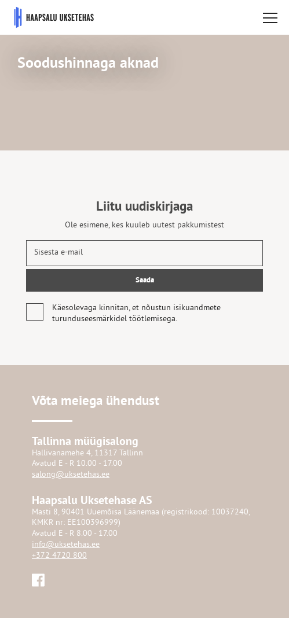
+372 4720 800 (59, 555)
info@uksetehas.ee (66, 544)
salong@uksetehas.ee (70, 474)
